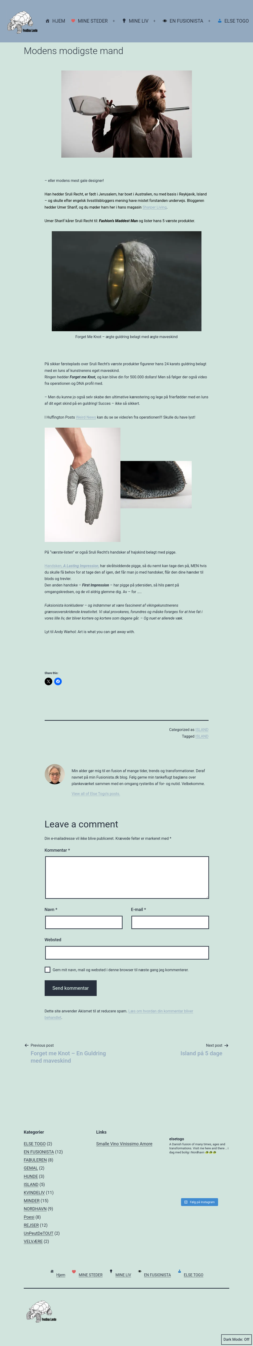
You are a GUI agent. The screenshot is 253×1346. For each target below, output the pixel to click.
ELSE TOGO (233, 21)
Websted (53, 939)
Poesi (29, 1217)
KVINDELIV (34, 1192)
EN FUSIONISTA (182, 21)
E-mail (138, 909)
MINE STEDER (89, 21)
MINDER (32, 1200)
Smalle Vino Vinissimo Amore (124, 1143)
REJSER (31, 1225)
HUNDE (31, 1176)
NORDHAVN (35, 1208)
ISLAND (202, 729)
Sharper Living (155, 207)
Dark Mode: (236, 1339)
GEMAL (31, 1168)
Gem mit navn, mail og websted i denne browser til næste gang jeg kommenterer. (121, 970)
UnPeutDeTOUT (38, 1233)
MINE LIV (135, 21)
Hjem (55, 21)
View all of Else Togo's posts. (96, 793)
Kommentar (57, 850)
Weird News (86, 417)
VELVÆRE (33, 1241)
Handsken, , (72, 566)
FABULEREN (35, 1159)
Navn (51, 909)
